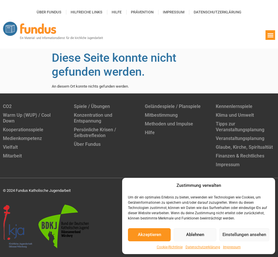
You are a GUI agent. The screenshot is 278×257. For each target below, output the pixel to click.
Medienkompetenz (22, 138)
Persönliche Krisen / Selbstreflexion (95, 132)
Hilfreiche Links (86, 12)
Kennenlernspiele (234, 106)
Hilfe (117, 12)
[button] (270, 35)
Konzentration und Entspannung (93, 118)
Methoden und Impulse (169, 124)
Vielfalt (10, 147)
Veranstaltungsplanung (240, 138)
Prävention (142, 12)
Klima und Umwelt (235, 115)
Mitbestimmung (161, 115)
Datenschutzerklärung (203, 247)
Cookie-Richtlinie (170, 247)
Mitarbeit (12, 156)
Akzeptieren (149, 234)
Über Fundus (49, 12)
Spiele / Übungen (92, 106)
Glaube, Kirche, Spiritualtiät (244, 147)
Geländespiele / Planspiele (173, 106)
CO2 (7, 106)
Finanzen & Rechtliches (240, 156)
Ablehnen (195, 234)
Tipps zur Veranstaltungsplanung (240, 126)
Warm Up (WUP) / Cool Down (27, 118)
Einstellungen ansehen (244, 234)
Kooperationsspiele (23, 129)
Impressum (232, 247)
